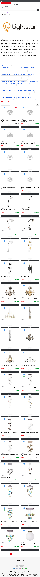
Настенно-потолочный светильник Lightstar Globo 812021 (29, 544)
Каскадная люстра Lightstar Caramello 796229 (29, 499)
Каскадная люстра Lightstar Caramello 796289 (9, 521)
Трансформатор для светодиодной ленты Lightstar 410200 (9, 143)
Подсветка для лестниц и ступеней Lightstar (9, 93)
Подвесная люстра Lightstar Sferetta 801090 (29, 432)
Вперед (22, 553)
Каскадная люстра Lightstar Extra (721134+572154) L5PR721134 (7, 477)
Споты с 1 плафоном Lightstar (22, 99)
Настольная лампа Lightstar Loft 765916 (8, 231)
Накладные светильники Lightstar (7, 69)
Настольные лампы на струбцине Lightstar (9, 76)
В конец (27, 553)
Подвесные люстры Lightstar (31, 65)
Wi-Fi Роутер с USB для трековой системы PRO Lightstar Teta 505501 (30, 188)
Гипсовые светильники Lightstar (19, 81)
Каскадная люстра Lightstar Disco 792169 (29, 476)
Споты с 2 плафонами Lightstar (7, 95)
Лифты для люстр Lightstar (22, 79)
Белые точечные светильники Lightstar (28, 63)
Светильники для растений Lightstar (8, 88)
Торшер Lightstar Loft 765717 (26, 209)
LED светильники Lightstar (6, 65)
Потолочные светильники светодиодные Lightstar (10, 63)
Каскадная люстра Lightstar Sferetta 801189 (9, 432)
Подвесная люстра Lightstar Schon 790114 (9, 298)
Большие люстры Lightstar (6, 86)
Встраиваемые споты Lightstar (23, 93)
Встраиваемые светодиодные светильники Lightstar (26, 62)
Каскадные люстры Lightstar (6, 90)
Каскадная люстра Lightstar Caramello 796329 (29, 521)
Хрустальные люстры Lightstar (6, 81)
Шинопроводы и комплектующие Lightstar (31, 86)
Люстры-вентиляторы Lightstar (28, 92)
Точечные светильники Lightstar (7, 72)
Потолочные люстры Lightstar (6, 67)
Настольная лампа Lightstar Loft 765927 (8, 209)
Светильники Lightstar (23, 74)
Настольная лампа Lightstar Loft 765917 (28, 231)
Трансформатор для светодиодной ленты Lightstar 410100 (29, 121)
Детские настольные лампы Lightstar (24, 76)
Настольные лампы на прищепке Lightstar (9, 79)
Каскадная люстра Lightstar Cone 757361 (28, 387)
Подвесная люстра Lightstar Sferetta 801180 (9, 454)
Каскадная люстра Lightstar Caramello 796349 (9, 543)
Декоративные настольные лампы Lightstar (23, 88)
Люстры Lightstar (16, 74)
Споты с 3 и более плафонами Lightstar (8, 99)
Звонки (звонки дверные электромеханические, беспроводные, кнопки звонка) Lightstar (17, 97)
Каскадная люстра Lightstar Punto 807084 (9, 343)
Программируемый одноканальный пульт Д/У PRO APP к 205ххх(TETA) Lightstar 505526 (30, 143)
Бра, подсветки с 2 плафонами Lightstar (23, 83)
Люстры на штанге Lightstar (17, 90)
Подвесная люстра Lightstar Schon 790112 (29, 298)
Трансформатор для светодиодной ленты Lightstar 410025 (9, 188)
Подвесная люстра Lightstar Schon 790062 (9, 365)
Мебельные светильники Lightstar (32, 81)
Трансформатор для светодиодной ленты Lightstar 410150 (9, 165)
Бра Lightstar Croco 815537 (6, 276)
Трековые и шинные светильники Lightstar (21, 72)
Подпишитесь (6, 3)
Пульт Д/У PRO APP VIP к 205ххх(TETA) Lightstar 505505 (10, 121)
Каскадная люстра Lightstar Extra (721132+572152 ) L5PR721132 (30, 455)
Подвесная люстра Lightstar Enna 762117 (28, 365)
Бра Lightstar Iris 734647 (25, 276)
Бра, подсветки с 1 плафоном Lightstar (8, 83)
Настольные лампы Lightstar (6, 74)
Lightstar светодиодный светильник (18, 65)
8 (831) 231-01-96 (28, 6)
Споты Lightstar (31, 74)
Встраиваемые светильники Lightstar (30, 67)
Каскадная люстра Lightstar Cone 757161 (8, 387)
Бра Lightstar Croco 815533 (26, 254)
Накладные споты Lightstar (33, 99)
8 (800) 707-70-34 (36, 6)
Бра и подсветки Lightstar (18, 67)
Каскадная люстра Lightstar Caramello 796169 (9, 499)
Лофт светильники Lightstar (17, 86)
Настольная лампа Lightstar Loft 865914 (8, 254)
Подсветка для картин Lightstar (29, 90)
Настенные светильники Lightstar (20, 69)
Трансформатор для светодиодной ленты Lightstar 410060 (29, 165)
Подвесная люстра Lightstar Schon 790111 (29, 343)
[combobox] (5, 105)
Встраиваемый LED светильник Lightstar (8, 62)
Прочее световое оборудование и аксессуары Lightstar (11, 92)
